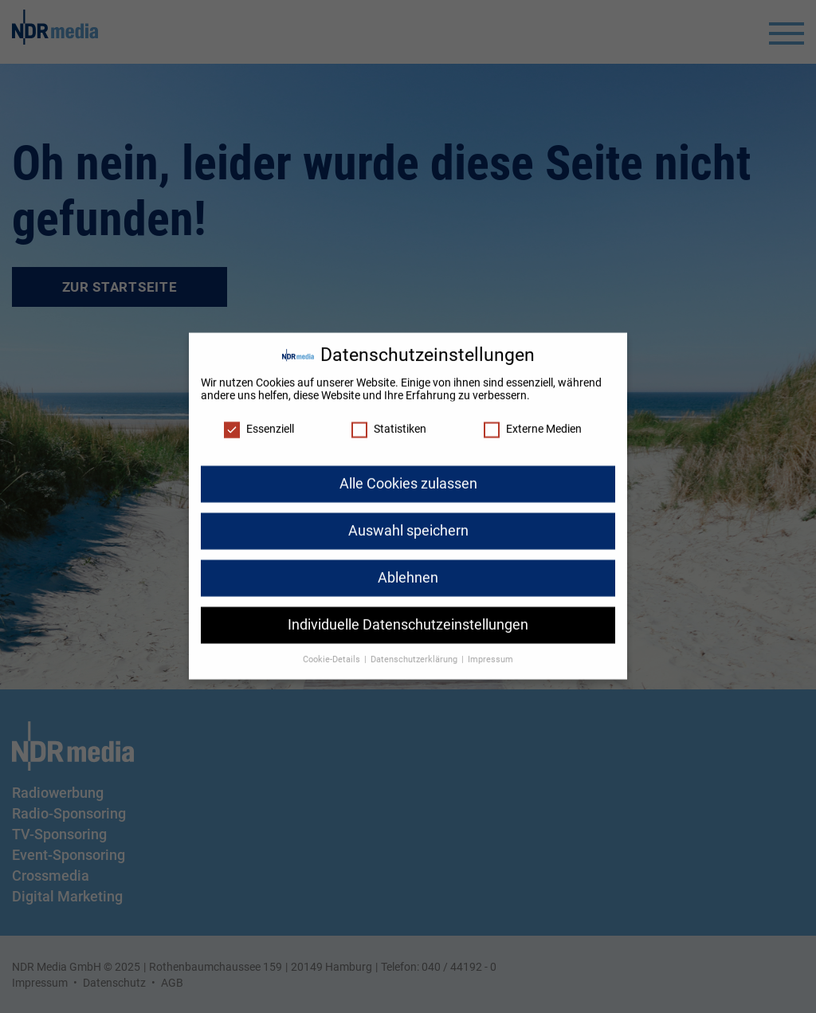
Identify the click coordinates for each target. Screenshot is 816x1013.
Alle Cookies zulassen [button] (408, 475)
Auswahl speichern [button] (408, 522)
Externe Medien (533, 420)
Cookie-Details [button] (333, 651)
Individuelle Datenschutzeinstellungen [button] (408, 616)
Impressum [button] (490, 651)
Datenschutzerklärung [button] (415, 651)
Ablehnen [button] (408, 569)
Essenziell (259, 420)
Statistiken (388, 420)
